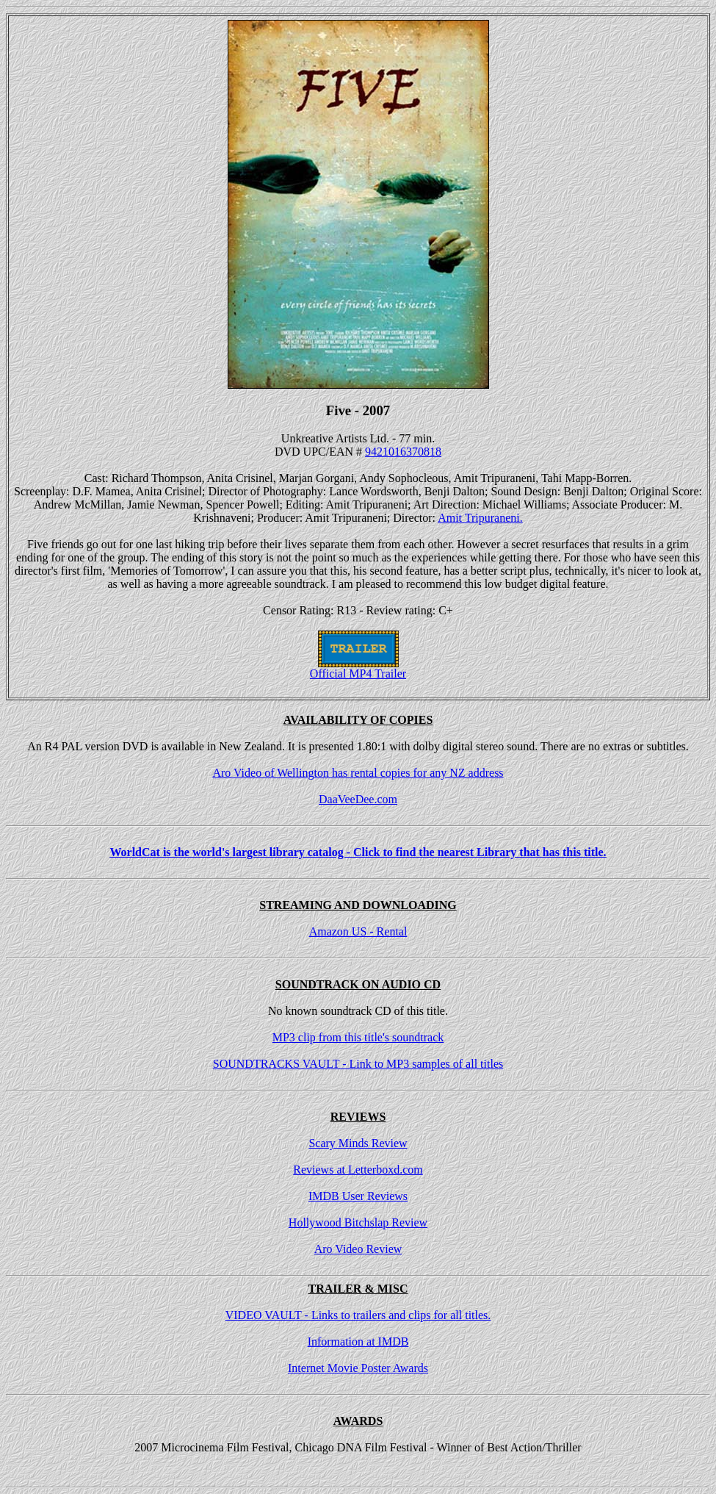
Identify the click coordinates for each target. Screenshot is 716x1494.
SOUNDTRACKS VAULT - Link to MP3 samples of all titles (358, 1063)
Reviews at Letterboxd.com (357, 1169)
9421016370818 (403, 451)
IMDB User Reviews (358, 1196)
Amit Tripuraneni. (480, 517)
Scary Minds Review (357, 1143)
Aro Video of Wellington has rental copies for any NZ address (357, 772)
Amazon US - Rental (358, 931)
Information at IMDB (358, 1341)
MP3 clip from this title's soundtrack (358, 1037)
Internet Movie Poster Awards (358, 1368)
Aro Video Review (358, 1249)
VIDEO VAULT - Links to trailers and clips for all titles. (358, 1315)
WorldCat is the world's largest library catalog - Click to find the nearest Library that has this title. (357, 852)
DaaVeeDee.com (358, 799)
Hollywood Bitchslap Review (358, 1222)
